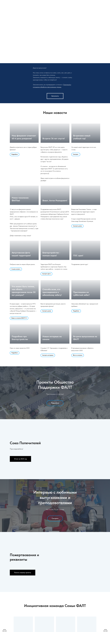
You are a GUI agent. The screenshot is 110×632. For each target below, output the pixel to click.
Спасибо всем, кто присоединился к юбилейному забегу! (52, 292)
